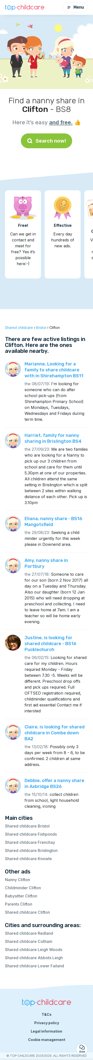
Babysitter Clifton (21, 895)
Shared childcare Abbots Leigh (34, 957)
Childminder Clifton (23, 887)
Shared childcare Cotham (28, 941)
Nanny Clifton (17, 879)
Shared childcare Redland (29, 933)
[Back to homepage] (25, 7)
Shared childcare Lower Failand (34, 965)
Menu (75, 7)
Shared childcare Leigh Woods (33, 949)
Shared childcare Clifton (27, 912)
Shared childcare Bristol (27, 826)
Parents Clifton (18, 904)
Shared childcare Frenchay (30, 842)
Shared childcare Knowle (28, 858)
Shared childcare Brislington (31, 850)
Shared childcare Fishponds (31, 834)
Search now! (46, 141)
